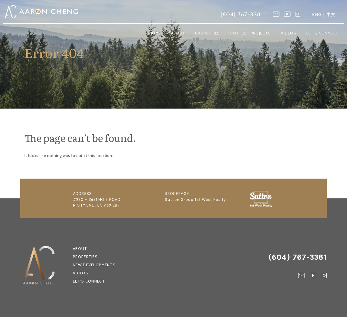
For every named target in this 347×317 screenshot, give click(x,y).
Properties (207, 33)
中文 (331, 14)
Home (155, 33)
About (178, 33)
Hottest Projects (250, 33)
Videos (288, 33)
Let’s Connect (322, 33)
